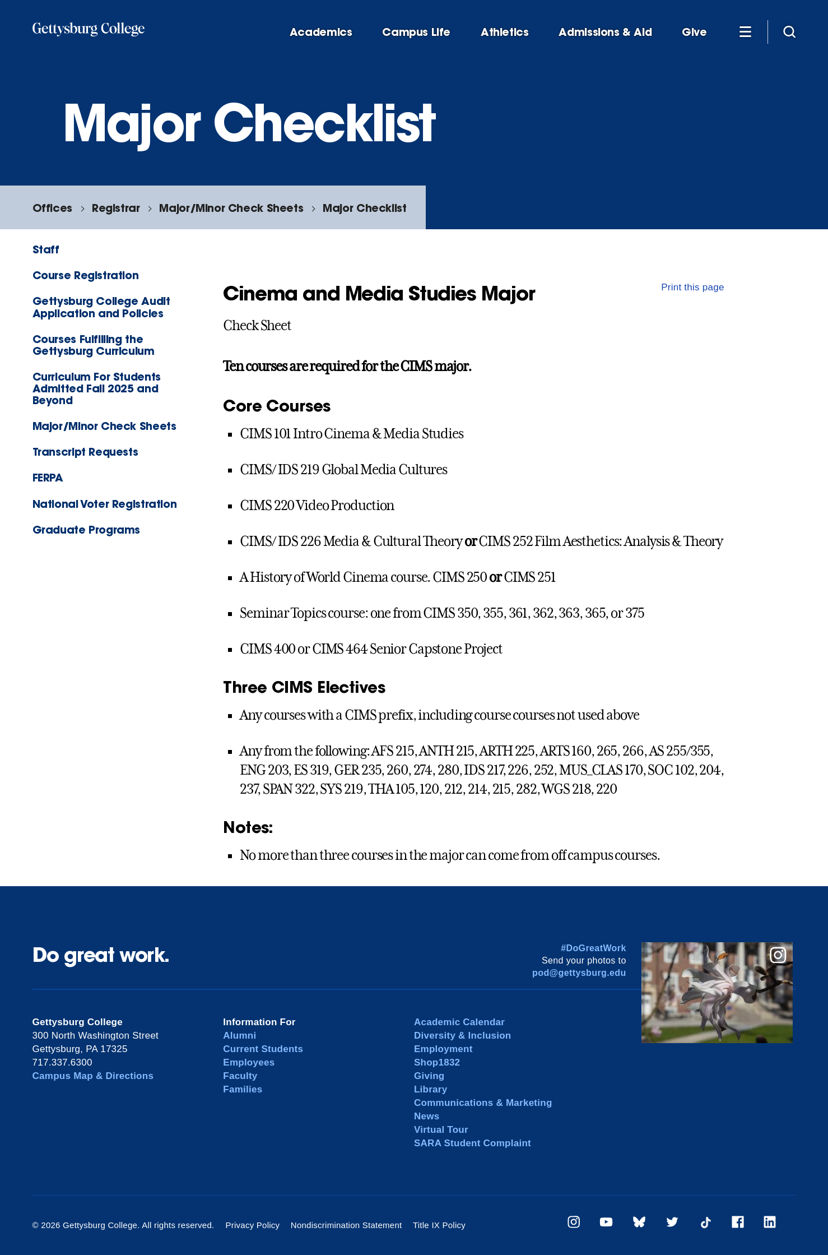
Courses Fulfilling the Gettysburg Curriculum (93, 344)
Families (242, 1089)
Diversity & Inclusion (462, 1035)
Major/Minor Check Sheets (231, 208)
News (426, 1116)
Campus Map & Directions (93, 1076)
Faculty (240, 1076)
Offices (52, 208)
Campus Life (416, 32)
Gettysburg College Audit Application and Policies (101, 306)
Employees (249, 1062)
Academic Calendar (459, 1022)
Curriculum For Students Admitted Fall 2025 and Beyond (96, 388)
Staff (45, 249)
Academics (321, 32)
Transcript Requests (85, 451)
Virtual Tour (441, 1129)
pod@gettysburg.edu (579, 973)
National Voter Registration (104, 504)
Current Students (263, 1049)
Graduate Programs (86, 529)
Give (694, 32)
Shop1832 (437, 1062)
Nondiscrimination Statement (346, 1225)
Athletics (505, 32)
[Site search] (789, 31)
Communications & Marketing (483, 1102)
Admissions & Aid (605, 32)
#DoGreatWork (593, 948)
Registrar (116, 208)
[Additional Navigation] (745, 31)
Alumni (239, 1035)
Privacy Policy (252, 1225)
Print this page (692, 287)
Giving (429, 1076)
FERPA (47, 477)
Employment (443, 1049)
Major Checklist (364, 208)
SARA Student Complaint (472, 1143)
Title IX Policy (439, 1225)
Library (430, 1089)
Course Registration (85, 275)
